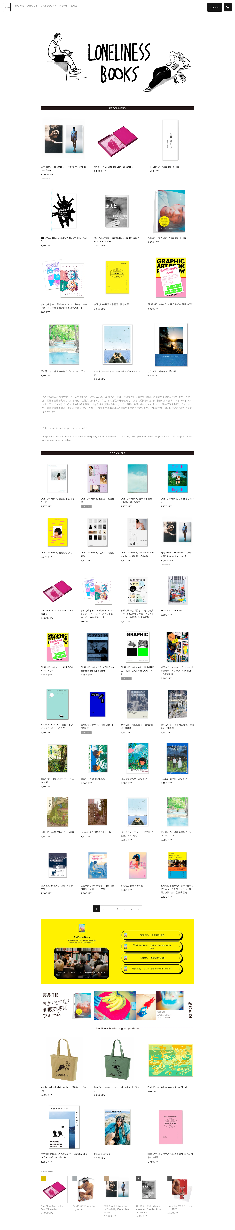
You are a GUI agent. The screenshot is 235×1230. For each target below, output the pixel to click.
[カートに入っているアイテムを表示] (228, 7)
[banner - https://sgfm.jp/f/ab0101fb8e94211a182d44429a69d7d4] (117, 1005)
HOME (25, 7)
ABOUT (38, 7)
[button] (214, 7)
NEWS (70, 7)
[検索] (7, 7)
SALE (80, 7)
